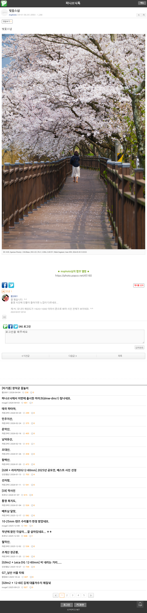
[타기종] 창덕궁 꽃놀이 (74, 391)
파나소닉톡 (73, 3)
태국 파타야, (74, 411)
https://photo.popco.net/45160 (73, 275)
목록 (120, 356)
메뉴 (142, 3)
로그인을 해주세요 (74, 336)
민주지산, (74, 422)
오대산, (74, 452)
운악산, (74, 432)
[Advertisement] (73, 370)
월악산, (74, 545)
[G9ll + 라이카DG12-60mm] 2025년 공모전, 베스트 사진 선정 (74, 473)
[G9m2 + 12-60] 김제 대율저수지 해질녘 (74, 586)
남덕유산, (74, 442)
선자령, (74, 483)
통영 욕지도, (74, 504)
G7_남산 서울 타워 (74, 575)
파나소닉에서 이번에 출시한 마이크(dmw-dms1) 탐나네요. (74, 401)
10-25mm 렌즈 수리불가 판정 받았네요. (74, 524)
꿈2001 (14, 296)
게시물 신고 (138, 285)
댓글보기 (7, 21)
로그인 (67, 605)
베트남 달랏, (74, 514)
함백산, (74, 463)
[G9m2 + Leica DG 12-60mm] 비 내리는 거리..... (74, 565)
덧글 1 (7, 291)
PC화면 (80, 605)
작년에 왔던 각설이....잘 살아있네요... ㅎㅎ (74, 534)
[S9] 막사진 (74, 493)
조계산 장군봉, (74, 555)
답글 (4, 317)
